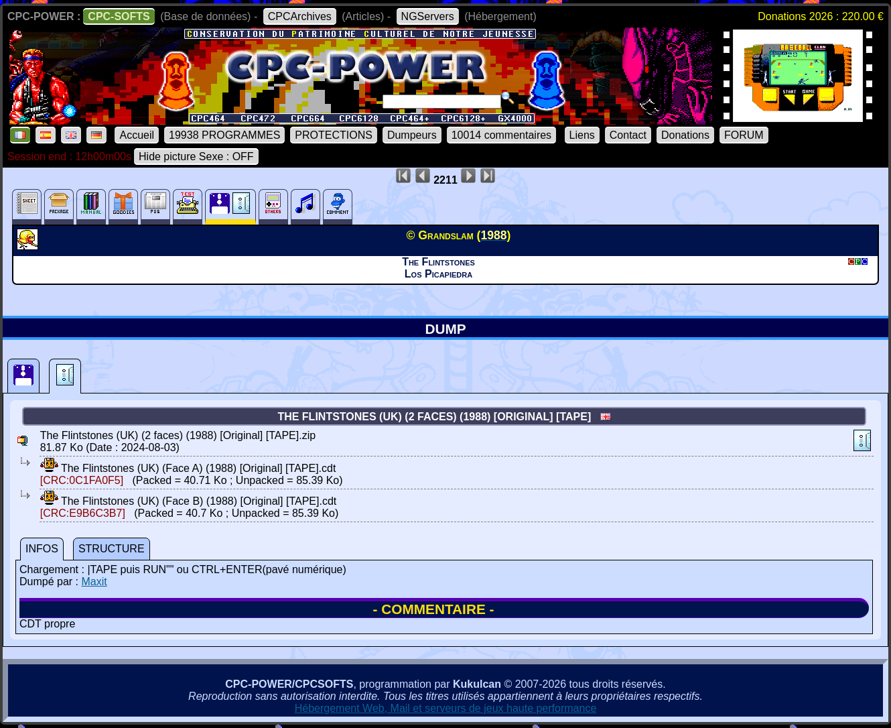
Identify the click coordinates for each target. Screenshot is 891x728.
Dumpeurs (412, 135)
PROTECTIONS (333, 135)
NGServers (427, 16)
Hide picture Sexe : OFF (196, 156)
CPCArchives (300, 16)
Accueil (136, 135)
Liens (582, 135)
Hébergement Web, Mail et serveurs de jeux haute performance (446, 708)
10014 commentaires (501, 135)
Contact (628, 135)
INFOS (41, 548)
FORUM (744, 135)
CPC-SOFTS (118, 16)
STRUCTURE (111, 548)
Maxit (94, 581)
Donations (685, 135)
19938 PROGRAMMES (224, 135)
